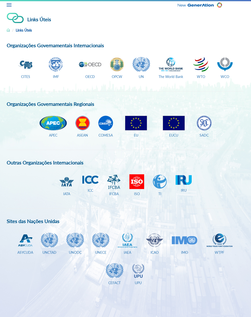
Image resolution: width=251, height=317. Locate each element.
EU (136, 135)
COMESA (106, 135)
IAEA (127, 252)
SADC (204, 135)
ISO (137, 194)
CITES (25, 77)
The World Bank (171, 77)
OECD (90, 77)
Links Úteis (24, 30)
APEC (53, 135)
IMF (56, 77)
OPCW (117, 77)
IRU (184, 190)
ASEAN (82, 135)
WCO (225, 77)
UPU (138, 283)
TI (159, 194)
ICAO (155, 252)
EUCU (173, 135)
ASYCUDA (25, 252)
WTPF (219, 252)
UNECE (100, 252)
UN (141, 77)
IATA (66, 194)
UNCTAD (49, 252)
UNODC (75, 252)
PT (247, 4)
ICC (90, 190)
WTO (200, 77)
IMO (184, 252)
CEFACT (114, 283)
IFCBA (114, 194)
